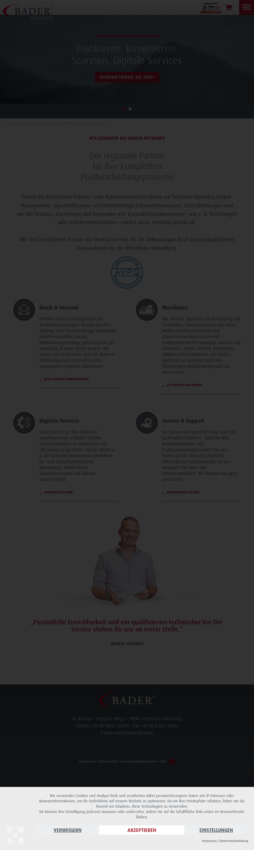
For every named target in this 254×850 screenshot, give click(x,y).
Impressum (209, 841)
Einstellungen (216, 830)
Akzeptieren (141, 830)
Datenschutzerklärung (233, 841)
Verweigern (68, 830)
